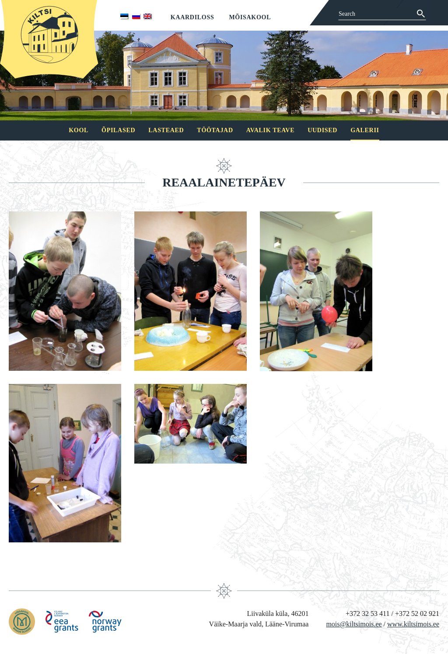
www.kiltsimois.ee (413, 624)
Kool (78, 130)
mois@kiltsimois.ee (354, 624)
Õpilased (118, 130)
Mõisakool (250, 17)
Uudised (322, 130)
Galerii (364, 130)
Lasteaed (166, 130)
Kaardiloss (192, 17)
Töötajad (215, 130)
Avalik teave (270, 130)
